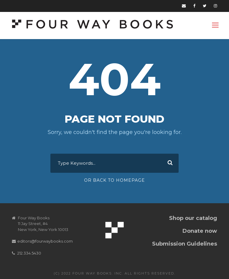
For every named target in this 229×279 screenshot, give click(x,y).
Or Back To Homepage (114, 180)
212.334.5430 (29, 253)
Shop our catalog (193, 218)
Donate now (199, 231)
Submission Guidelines (184, 244)
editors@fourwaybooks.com (45, 241)
